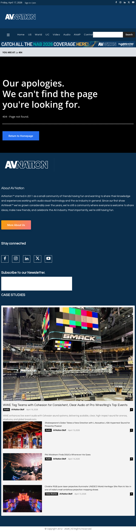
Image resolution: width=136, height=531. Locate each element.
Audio (6, 409)
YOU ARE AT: (9, 52)
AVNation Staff (17, 410)
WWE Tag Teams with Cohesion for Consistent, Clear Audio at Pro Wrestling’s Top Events (64, 405)
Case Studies (51, 494)
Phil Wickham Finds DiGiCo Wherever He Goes (67, 455)
